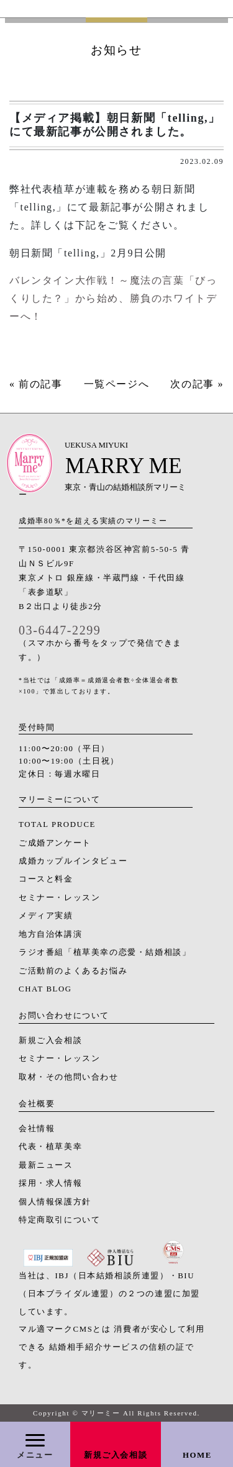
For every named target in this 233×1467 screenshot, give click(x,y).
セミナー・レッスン (59, 897)
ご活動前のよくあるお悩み (73, 971)
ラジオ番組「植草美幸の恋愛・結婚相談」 (105, 952)
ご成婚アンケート (55, 843)
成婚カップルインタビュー (73, 861)
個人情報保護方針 (55, 1202)
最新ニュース (46, 1165)
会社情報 (37, 1128)
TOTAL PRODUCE (57, 824)
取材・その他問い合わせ (69, 1077)
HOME (197, 1455)
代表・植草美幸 (50, 1146)
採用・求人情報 (50, 1183)
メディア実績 (46, 915)
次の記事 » (197, 384)
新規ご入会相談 (115, 1455)
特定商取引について (59, 1220)
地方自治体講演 (50, 934)
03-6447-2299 (60, 630)
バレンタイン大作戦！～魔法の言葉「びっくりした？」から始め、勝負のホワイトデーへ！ (113, 298)
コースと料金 (46, 879)
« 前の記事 (36, 384)
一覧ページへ (117, 384)
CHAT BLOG (45, 989)
